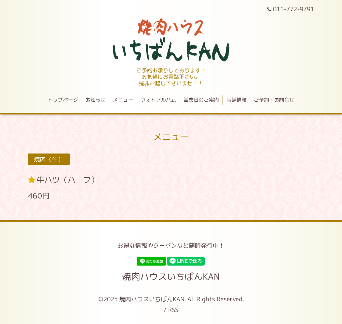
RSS (173, 310)
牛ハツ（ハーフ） (68, 179)
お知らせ (95, 99)
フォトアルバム (158, 99)
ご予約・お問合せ (274, 99)
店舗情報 (236, 99)
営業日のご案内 (201, 99)
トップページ (63, 99)
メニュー (123, 99)
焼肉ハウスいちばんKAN (171, 276)
